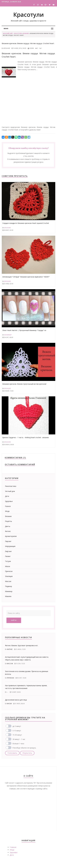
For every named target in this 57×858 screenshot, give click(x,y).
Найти (13, 620)
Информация (10, 546)
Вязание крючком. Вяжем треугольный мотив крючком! (24, 384)
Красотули (28, 14)
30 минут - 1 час (19, 739)
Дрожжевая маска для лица (16, 700)
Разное (8, 506)
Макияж (8, 596)
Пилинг (8, 556)
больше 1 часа (18, 743)
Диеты (7, 526)
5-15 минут (17, 730)
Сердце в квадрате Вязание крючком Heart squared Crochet (25, 223)
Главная (13, 847)
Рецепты (8, 521)
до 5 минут (17, 726)
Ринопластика (10, 486)
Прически (8, 571)
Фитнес (8, 531)
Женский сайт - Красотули (12, 33)
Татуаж (8, 561)
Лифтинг (8, 551)
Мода (7, 511)
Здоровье (9, 501)
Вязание (26, 33)
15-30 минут (17, 735)
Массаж (8, 581)
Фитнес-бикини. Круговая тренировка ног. (21, 645)
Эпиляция (9, 576)
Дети (7, 496)
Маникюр (8, 335)
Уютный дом (10, 491)
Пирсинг (8, 541)
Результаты (27, 753)
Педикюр (8, 586)
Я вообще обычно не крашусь (24, 748)
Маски (7, 566)
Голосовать (12, 753)
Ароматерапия (11, 536)
